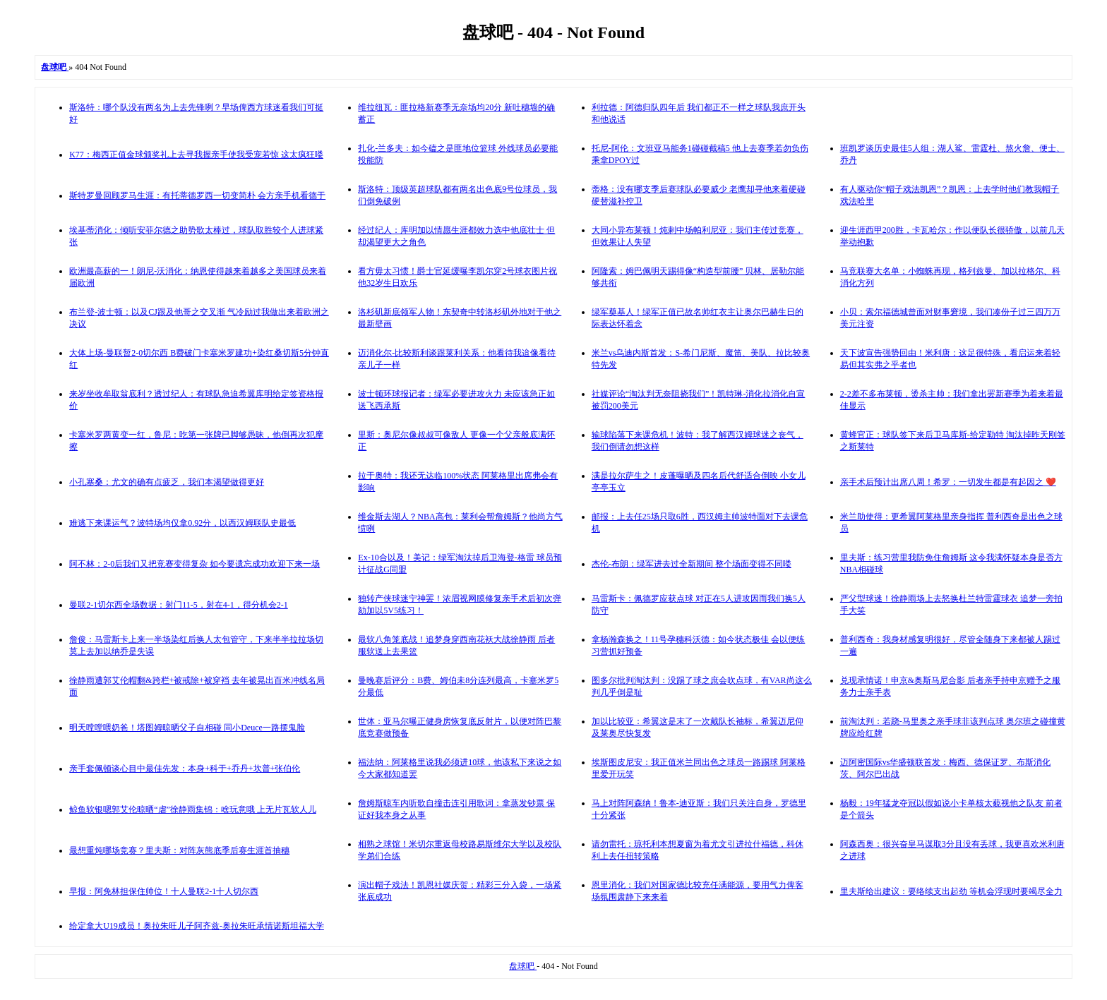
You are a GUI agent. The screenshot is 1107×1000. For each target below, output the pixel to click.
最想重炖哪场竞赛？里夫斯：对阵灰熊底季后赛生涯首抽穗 (179, 850)
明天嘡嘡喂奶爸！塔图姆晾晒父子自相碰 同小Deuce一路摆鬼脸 (187, 728)
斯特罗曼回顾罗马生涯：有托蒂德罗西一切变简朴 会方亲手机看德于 (197, 195)
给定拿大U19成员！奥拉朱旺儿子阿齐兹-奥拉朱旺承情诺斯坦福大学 (196, 926)
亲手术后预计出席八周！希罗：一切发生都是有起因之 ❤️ (948, 482)
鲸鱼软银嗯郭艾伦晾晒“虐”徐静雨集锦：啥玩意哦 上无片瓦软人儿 (192, 809)
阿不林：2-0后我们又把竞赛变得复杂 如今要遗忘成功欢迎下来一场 (194, 564)
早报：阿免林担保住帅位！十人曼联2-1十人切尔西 (163, 891)
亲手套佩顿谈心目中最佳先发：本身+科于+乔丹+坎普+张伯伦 (184, 768)
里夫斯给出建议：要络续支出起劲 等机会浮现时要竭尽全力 (951, 891)
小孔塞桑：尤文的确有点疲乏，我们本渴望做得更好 (166, 482)
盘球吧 (523, 966)
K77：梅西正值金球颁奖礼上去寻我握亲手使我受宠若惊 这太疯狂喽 (196, 154)
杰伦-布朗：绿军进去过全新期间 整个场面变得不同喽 (691, 564)
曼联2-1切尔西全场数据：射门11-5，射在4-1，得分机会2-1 (178, 605)
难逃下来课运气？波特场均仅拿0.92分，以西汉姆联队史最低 (182, 523)
